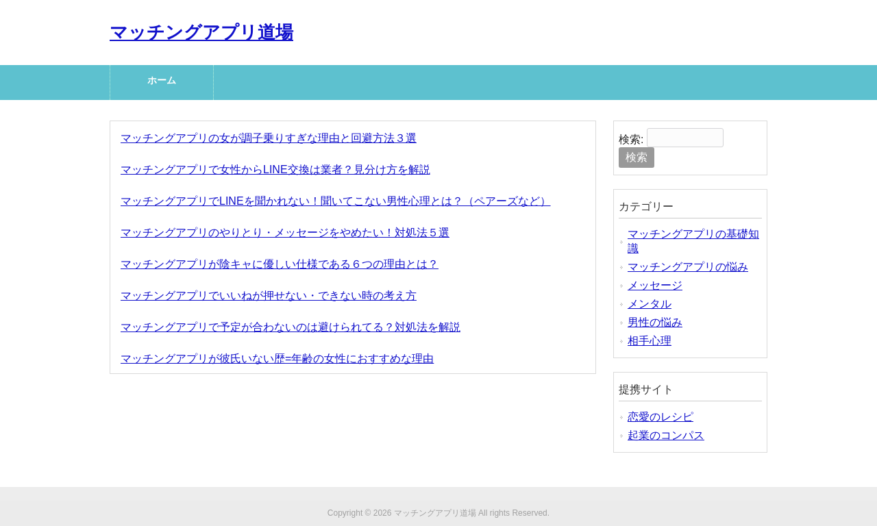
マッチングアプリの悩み (688, 267)
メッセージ (655, 285)
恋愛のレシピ (660, 417)
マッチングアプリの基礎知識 (693, 241)
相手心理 (649, 341)
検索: (631, 139)
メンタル (649, 304)
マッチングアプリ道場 (201, 32)
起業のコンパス (666, 435)
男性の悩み (655, 322)
